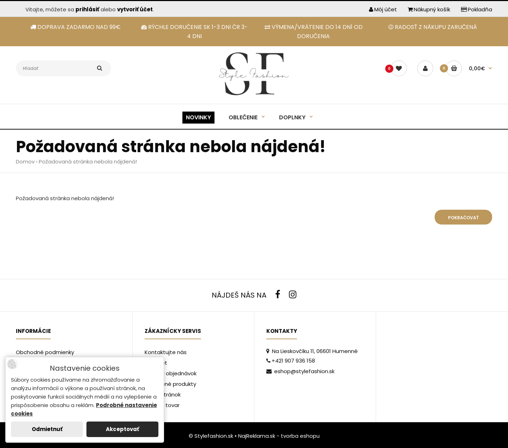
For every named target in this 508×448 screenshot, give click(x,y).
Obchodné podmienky (45, 352)
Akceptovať (122, 429)
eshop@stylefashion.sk (300, 371)
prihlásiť (87, 9)
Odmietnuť (47, 429)
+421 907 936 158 (290, 360)
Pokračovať (463, 218)
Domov (25, 161)
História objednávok (170, 373)
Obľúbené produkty (170, 384)
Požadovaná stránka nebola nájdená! (88, 161)
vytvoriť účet (135, 9)
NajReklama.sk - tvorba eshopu (279, 436)
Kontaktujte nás (166, 352)
